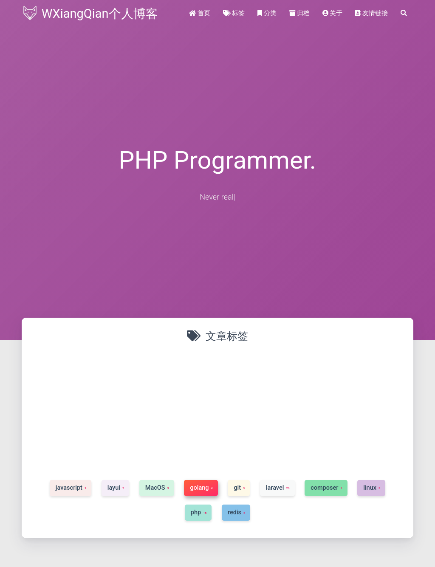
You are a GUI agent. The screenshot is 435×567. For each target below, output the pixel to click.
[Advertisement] (217, 409)
